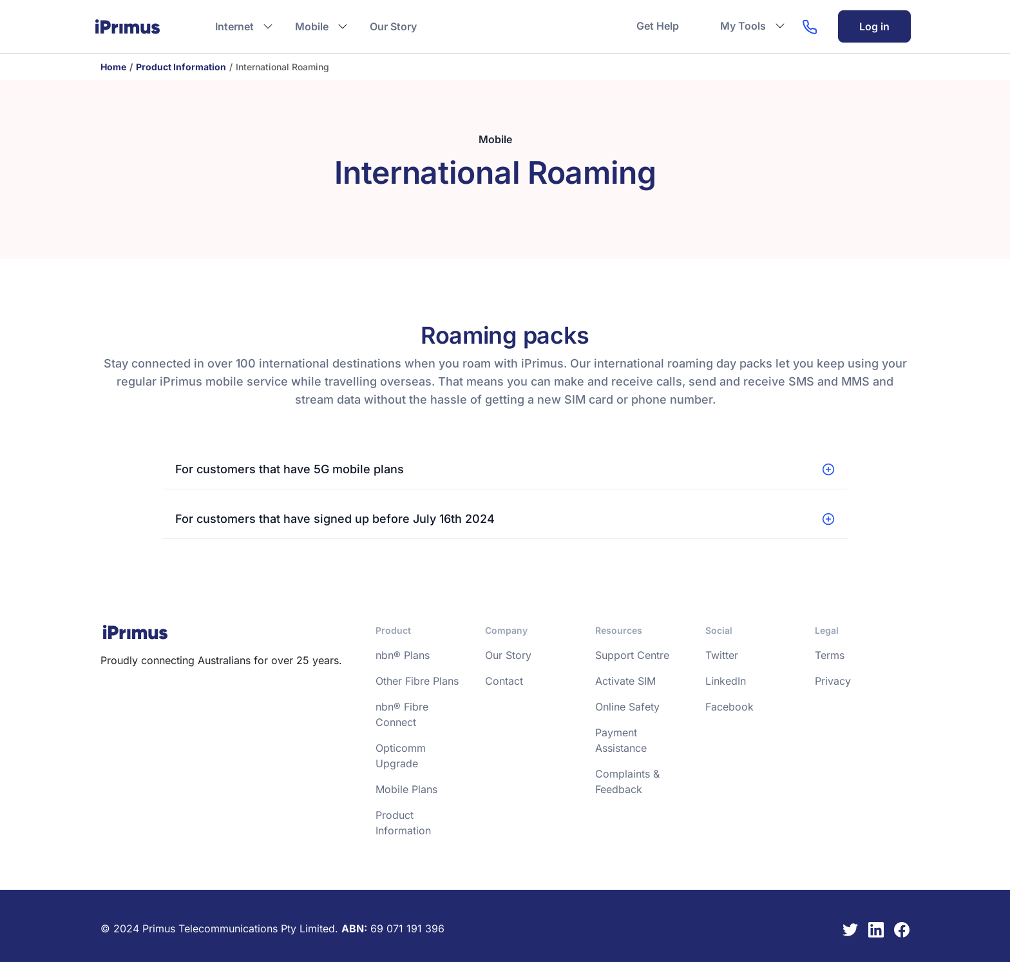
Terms (829, 655)
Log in (874, 26)
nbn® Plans (403, 655)
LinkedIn (725, 680)
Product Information (181, 66)
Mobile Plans (406, 789)
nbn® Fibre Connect (402, 714)
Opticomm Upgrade (401, 755)
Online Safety (627, 706)
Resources (618, 630)
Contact (504, 680)
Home (113, 66)
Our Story (393, 26)
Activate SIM (625, 680)
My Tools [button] (743, 25)
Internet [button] (234, 26)
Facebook (729, 706)
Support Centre (632, 655)
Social (718, 630)
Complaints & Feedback (627, 781)
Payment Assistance (621, 740)
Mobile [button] (312, 26)
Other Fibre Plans (417, 680)
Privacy (833, 680)
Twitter (721, 655)
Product (393, 630)
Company (506, 630)
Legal (827, 630)
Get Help (657, 25)
